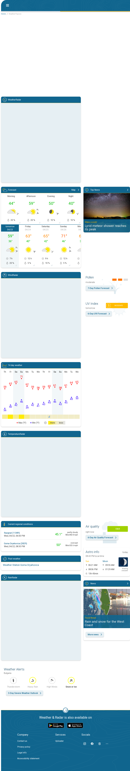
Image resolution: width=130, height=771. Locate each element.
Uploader (59, 741)
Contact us (22, 741)
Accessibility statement (28, 758)
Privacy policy (23, 747)
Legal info (22, 752)
